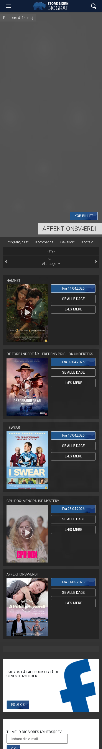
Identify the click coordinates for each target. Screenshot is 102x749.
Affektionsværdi (69, 228)
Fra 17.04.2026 (73, 435)
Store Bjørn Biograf (52, 6)
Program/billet (17, 242)
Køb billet (83, 216)
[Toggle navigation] (8, 6)
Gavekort (67, 242)
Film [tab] (49, 251)
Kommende (44, 242)
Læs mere (73, 309)
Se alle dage (73, 299)
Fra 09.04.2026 (73, 362)
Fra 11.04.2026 (73, 288)
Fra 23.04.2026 (73, 509)
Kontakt (87, 242)
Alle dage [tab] (51, 262)
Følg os (18, 705)
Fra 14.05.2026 (73, 582)
